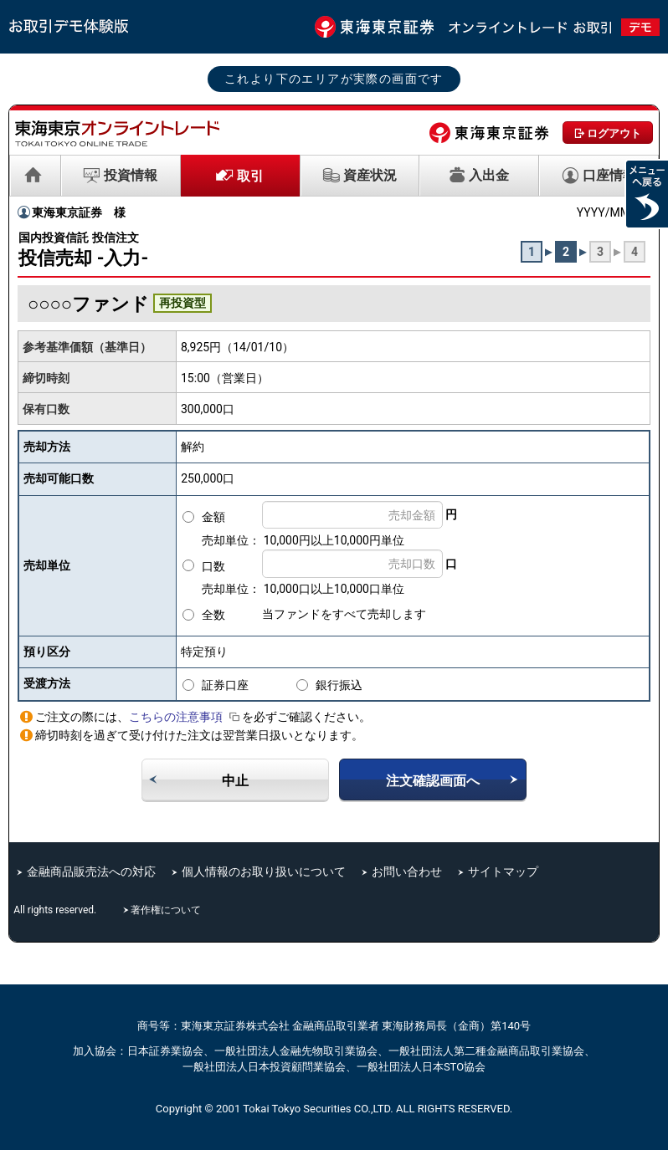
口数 (213, 566)
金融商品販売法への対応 (91, 871)
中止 (235, 781)
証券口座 (225, 685)
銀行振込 (339, 685)
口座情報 (609, 175)
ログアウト (614, 133)
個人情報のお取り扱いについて (264, 871)
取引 (250, 176)
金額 (213, 517)
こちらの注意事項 (185, 716)
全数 (213, 614)
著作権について (167, 910)
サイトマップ (503, 871)
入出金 (489, 175)
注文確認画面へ (433, 781)
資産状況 (370, 175)
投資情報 (130, 175)
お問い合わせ (407, 871)
